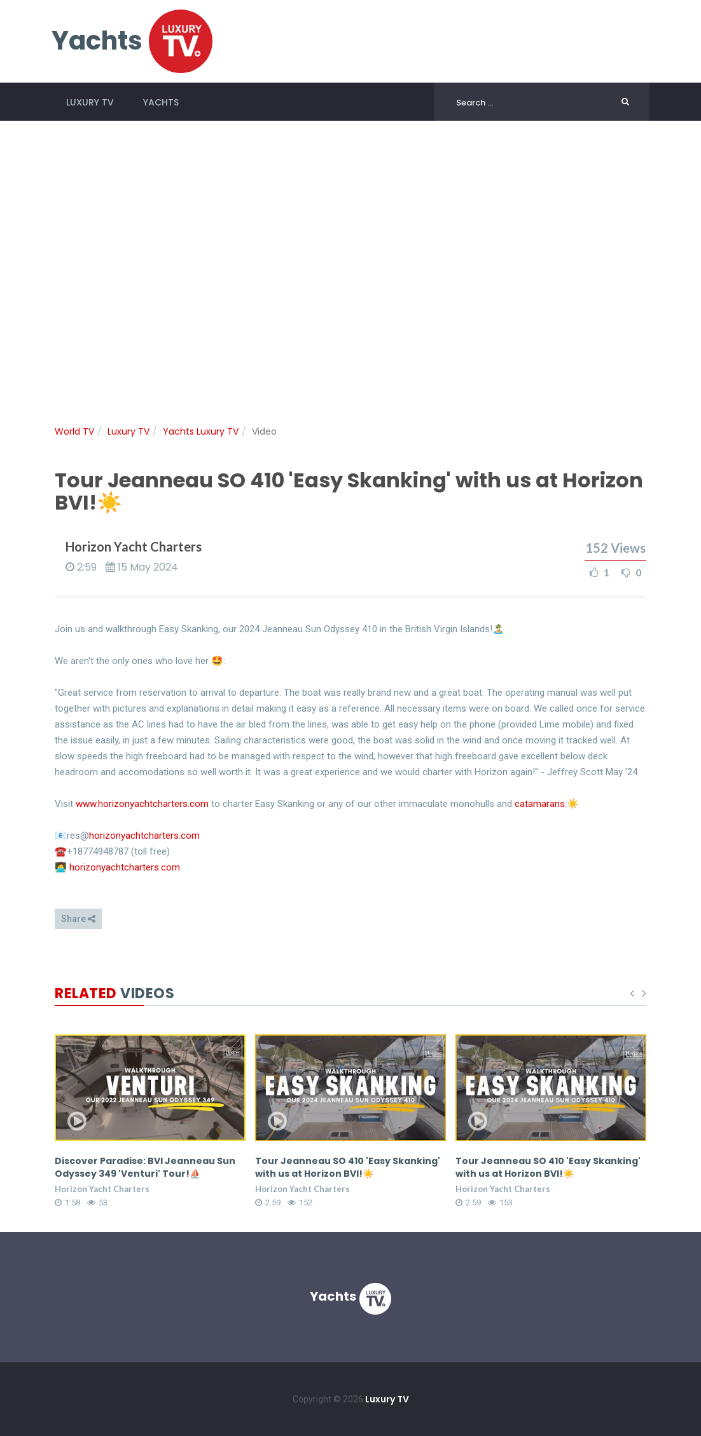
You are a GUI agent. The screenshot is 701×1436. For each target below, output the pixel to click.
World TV (74, 431)
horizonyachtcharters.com (144, 835)
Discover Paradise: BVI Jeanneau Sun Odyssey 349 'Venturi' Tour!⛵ (145, 1167)
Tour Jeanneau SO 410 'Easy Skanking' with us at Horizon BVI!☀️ (347, 1167)
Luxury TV (90, 102)
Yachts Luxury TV (201, 431)
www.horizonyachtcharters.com (142, 803)
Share (78, 919)
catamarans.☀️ (547, 803)
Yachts (161, 102)
